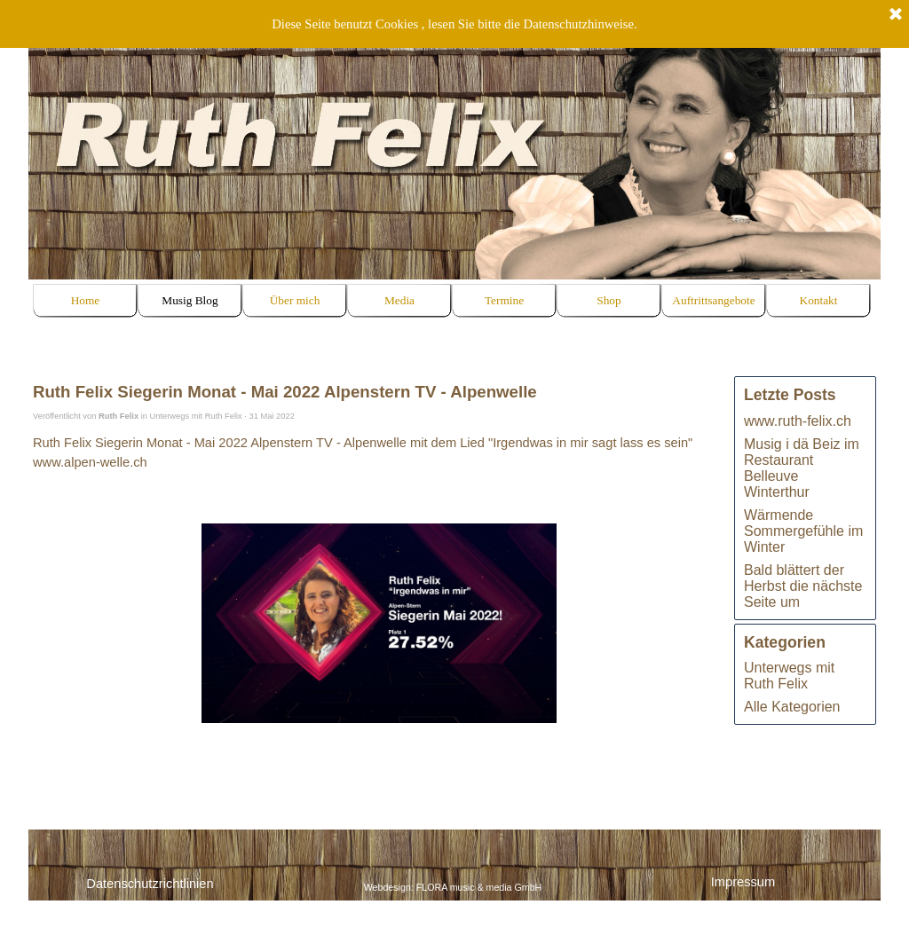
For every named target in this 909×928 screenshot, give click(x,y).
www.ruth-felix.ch (797, 421)
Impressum (743, 882)
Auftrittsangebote (713, 300)
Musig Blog (189, 300)
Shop (608, 300)
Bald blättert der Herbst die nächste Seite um (803, 585)
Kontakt (819, 300)
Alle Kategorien (792, 706)
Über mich (295, 300)
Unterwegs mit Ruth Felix (789, 675)
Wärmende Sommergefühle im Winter (803, 530)
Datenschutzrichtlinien (149, 884)
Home (85, 300)
